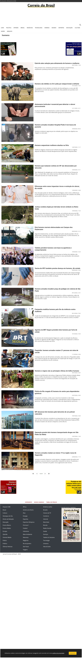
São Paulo (26, 546)
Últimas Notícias (7, 546)
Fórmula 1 (26, 525)
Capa (2, 27)
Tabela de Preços (51, 502)
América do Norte (28, 510)
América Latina (47, 507)
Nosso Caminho (39, 502)
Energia (47, 27)
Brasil (23, 27)
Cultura (77, 27)
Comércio (46, 516)
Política (8, 27)
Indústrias (26, 531)
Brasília (45, 510)
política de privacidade (58, 653)
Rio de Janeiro (27, 543)
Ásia (24, 513)
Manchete (46, 522)
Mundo (54, 27)
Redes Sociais (47, 528)
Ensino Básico (7, 525)
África (24, 507)
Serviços (45, 534)
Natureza (25, 537)
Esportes (61, 27)
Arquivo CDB (6, 507)
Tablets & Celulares (49, 537)
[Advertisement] (41, 16)
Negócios (30, 27)
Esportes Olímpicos (28, 522)
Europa (5, 531)
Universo (45, 543)
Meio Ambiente (27, 534)
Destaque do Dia (8, 516)
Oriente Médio (7, 537)
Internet (45, 519)
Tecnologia (38, 27)
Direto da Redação (8, 519)
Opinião (16, 27)
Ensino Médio (7, 528)
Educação (69, 27)
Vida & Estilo (47, 546)
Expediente (28, 502)
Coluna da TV (47, 513)
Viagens (25, 550)
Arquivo (9, 31)
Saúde (3, 31)
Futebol (25, 528)
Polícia (5, 540)
